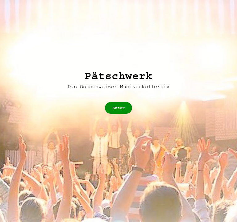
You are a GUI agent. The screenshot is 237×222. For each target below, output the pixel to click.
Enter (118, 107)
